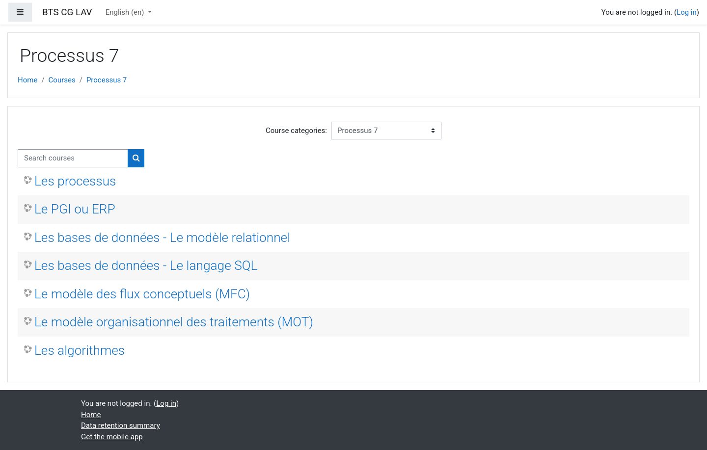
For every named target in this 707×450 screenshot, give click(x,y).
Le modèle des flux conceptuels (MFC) (142, 294)
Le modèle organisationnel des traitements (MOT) (173, 322)
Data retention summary (120, 425)
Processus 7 (106, 80)
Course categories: (296, 130)
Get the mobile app (112, 436)
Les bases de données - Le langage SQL (145, 265)
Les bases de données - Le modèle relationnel (162, 237)
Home (27, 80)
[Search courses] (73, 158)
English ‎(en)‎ (126, 12)
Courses (62, 80)
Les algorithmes (79, 350)
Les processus (75, 181)
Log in (687, 12)
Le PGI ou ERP (74, 209)
